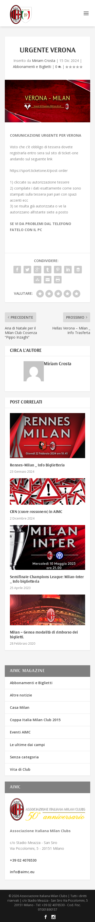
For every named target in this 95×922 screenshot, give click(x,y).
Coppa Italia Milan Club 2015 (35, 719)
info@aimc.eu (22, 871)
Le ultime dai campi (27, 744)
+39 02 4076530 (23, 860)
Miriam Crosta (43, 60)
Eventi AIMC (20, 732)
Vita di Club (20, 769)
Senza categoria (24, 757)
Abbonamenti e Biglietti (32, 66)
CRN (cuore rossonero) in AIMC (36, 512)
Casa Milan (19, 707)
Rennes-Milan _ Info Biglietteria (37, 465)
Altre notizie (21, 695)
